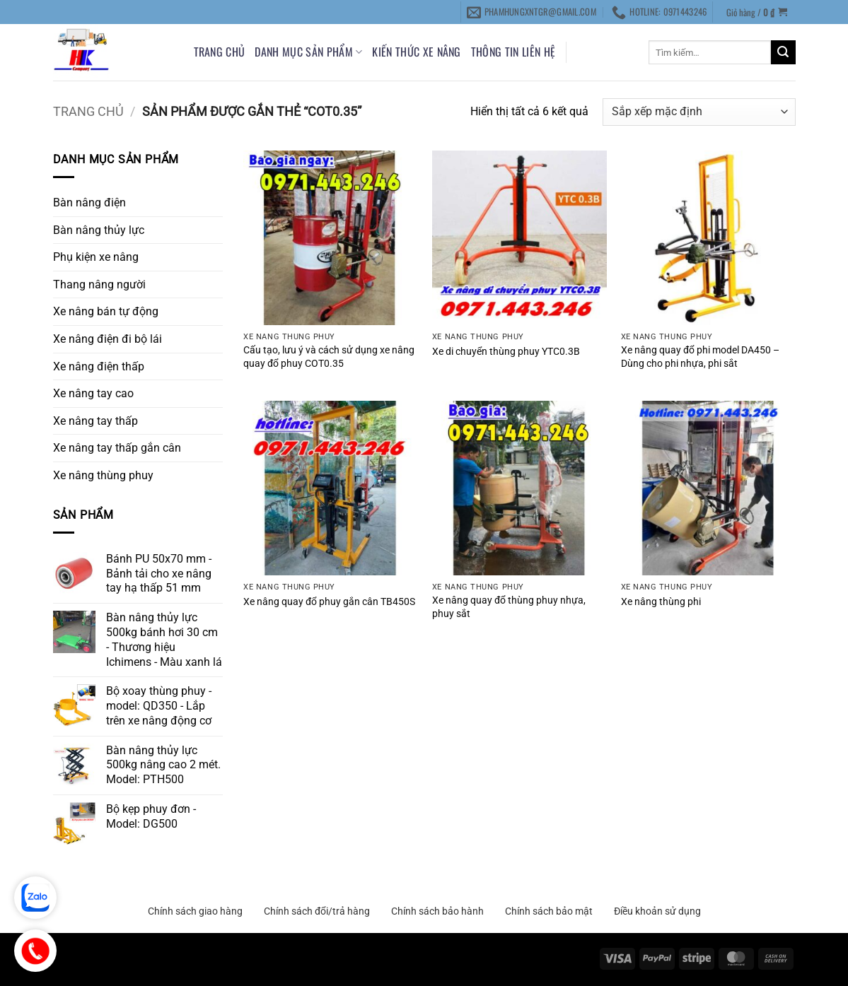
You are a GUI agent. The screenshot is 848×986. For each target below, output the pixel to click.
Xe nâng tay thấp (95, 421)
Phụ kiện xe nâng (96, 257)
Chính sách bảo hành (437, 911)
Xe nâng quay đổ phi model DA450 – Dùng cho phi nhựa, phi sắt (700, 357)
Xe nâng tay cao (93, 393)
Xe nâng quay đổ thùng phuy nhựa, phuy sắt (509, 607)
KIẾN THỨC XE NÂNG (416, 51)
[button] (756, 11)
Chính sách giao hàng (195, 911)
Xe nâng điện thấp (98, 366)
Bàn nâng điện (89, 202)
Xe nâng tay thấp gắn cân (117, 447)
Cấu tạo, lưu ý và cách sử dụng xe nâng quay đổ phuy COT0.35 (328, 357)
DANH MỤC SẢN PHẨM (308, 51)
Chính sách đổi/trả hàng (317, 911)
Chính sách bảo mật (549, 911)
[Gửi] (783, 52)
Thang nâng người (99, 284)
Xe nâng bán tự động (105, 311)
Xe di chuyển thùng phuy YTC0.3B (506, 352)
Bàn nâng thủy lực (98, 230)
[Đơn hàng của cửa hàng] (699, 112)
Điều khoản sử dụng (657, 911)
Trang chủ (219, 51)
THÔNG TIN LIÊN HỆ (513, 51)
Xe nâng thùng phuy (103, 475)
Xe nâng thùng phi (661, 602)
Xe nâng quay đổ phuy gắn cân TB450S (329, 602)
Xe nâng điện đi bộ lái (107, 339)
